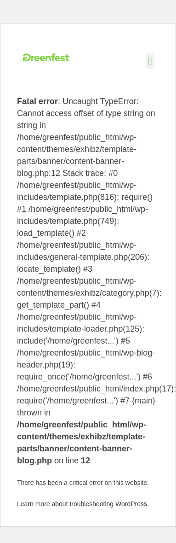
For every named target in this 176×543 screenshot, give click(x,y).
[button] (150, 61)
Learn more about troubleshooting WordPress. (83, 504)
